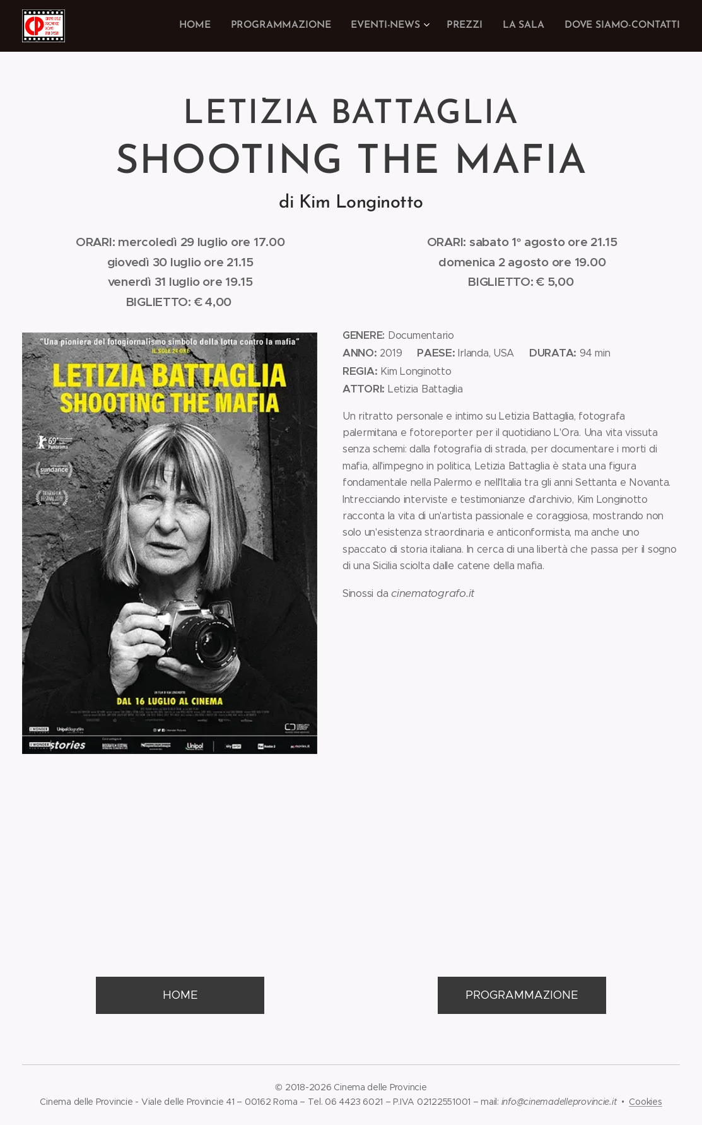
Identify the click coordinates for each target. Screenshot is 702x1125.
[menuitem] (208, 26)
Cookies (645, 1101)
